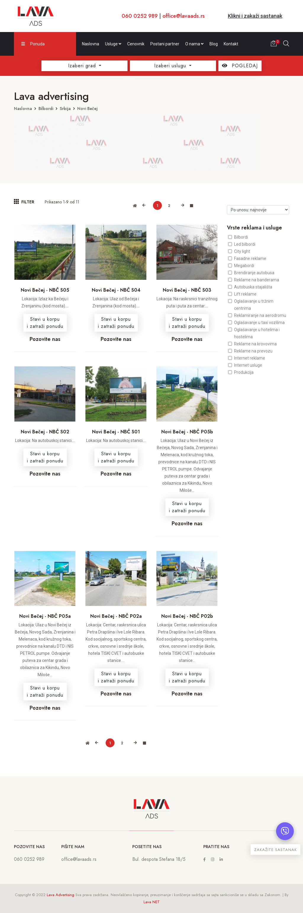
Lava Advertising (60, 895)
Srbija (65, 108)
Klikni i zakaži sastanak (255, 16)
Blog (213, 44)
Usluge (113, 44)
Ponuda (33, 44)
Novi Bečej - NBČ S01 (116, 431)
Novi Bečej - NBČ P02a (116, 616)
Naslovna (90, 44)
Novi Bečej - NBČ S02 (45, 431)
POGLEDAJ (240, 65)
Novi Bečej (87, 108)
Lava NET (152, 902)
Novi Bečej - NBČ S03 (187, 290)
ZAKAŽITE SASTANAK (275, 850)
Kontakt (231, 44)
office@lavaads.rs (183, 16)
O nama (194, 44)
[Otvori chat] (285, 831)
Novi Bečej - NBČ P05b (187, 431)
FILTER (24, 201)
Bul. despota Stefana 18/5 (159, 859)
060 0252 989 (140, 16)
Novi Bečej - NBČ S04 (116, 290)
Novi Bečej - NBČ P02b (187, 616)
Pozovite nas (45, 339)
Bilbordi (45, 108)
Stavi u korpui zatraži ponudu (45, 323)
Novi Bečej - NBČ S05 (45, 290)
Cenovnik (135, 44)
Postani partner (164, 44)
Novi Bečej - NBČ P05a (45, 616)
